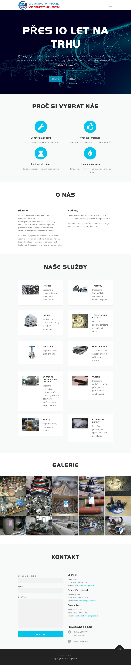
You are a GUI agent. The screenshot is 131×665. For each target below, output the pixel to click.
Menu (110, 5)
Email (21, 623)
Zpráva (22, 634)
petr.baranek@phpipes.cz (84, 622)
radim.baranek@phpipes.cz (84, 637)
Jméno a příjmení (28, 613)
